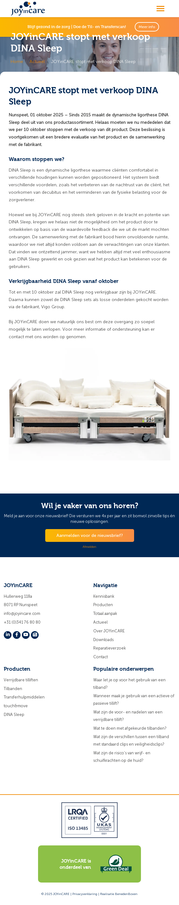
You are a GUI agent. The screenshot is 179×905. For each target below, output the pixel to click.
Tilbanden (13, 688)
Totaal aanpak (105, 613)
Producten (103, 604)
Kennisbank (103, 596)
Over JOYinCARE (109, 631)
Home (17, 61)
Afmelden (89, 547)
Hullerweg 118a (18, 596)
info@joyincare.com (22, 613)
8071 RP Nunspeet (20, 604)
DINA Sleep (14, 714)
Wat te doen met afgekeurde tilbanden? (130, 728)
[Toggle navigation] (160, 8)
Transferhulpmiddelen (24, 697)
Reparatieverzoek (109, 648)
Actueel (37, 61)
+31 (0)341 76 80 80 (22, 622)
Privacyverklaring (84, 894)
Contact (100, 656)
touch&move (16, 705)
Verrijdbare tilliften (21, 680)
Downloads (103, 639)
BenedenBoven (126, 894)
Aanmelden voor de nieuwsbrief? (89, 535)
